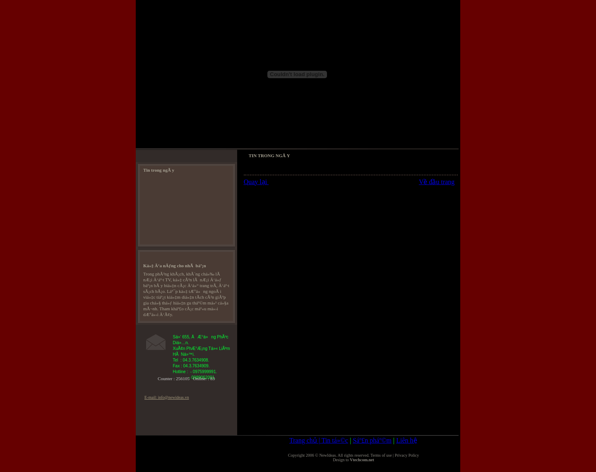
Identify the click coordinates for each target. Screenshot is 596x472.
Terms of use (381, 455)
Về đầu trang (436, 181)
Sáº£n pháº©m (372, 440)
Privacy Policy (407, 455)
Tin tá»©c (335, 440)
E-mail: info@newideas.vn (166, 397)
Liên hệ (406, 440)
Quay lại (256, 181)
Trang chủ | (305, 440)
